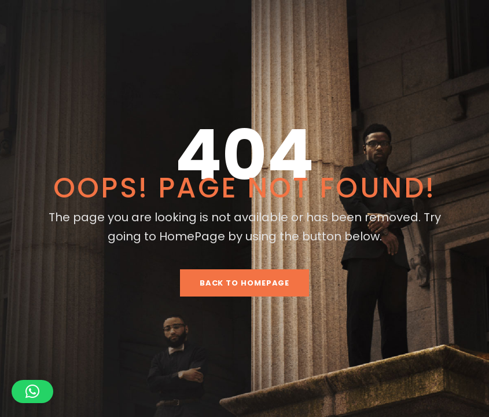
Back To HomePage (245, 282)
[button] (32, 391)
